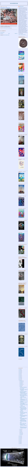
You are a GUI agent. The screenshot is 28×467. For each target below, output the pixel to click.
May (20, 430)
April (20, 431)
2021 (20, 374)
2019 (20, 376)
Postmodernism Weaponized (23, 387)
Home (9, 33)
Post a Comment (2, 32)
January (21, 434)
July (20, 386)
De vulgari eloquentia (22, 406)
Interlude (21, 417)
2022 (20, 373)
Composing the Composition (23, 391)
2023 (20, 372)
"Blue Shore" (21, 414)
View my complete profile (22, 34)
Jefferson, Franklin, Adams (23, 423)
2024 (20, 371)
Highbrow (14, 3)
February (21, 433)
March (21, 432)
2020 (20, 375)
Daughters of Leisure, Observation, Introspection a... (23, 425)
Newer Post (1, 33)
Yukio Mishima (21, 411)
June (20, 429)
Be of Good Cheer (22, 388)
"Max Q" (21, 422)
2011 (20, 440)
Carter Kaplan (21, 6)
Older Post (16, 33)
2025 (20, 370)
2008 (20, 443)
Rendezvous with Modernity (23, 394)
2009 (20, 442)
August (21, 385)
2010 (20, 441)
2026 (20, 369)
